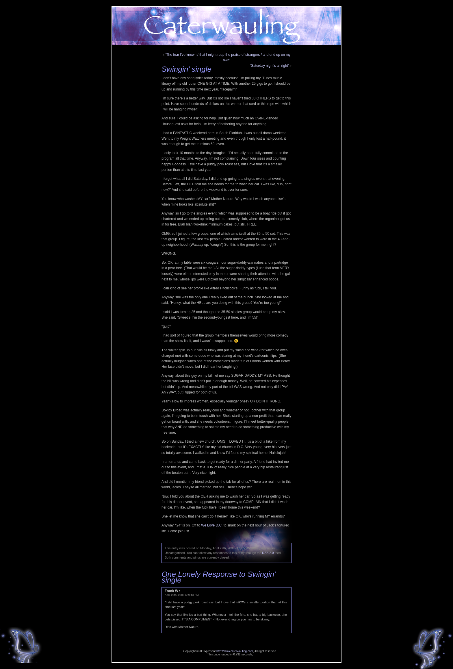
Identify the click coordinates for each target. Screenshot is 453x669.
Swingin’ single (186, 69)
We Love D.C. (211, 525)
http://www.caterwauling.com (234, 651)
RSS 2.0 (268, 553)
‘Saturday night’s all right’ (269, 66)
